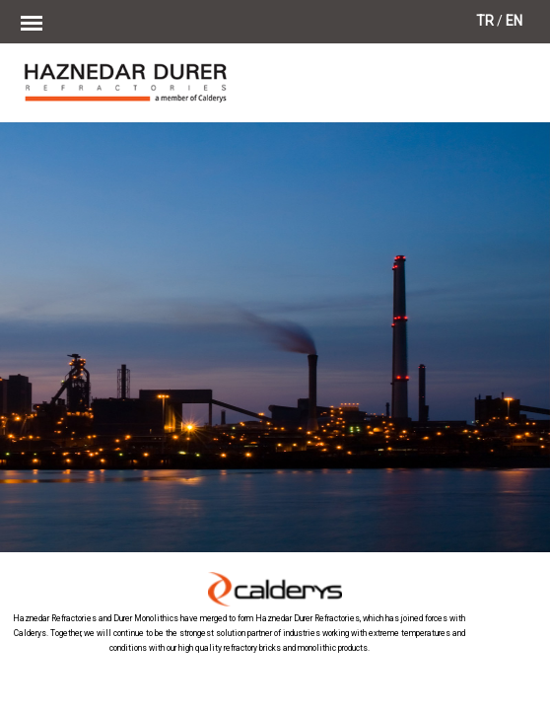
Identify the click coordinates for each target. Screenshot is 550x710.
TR (485, 21)
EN (514, 21)
